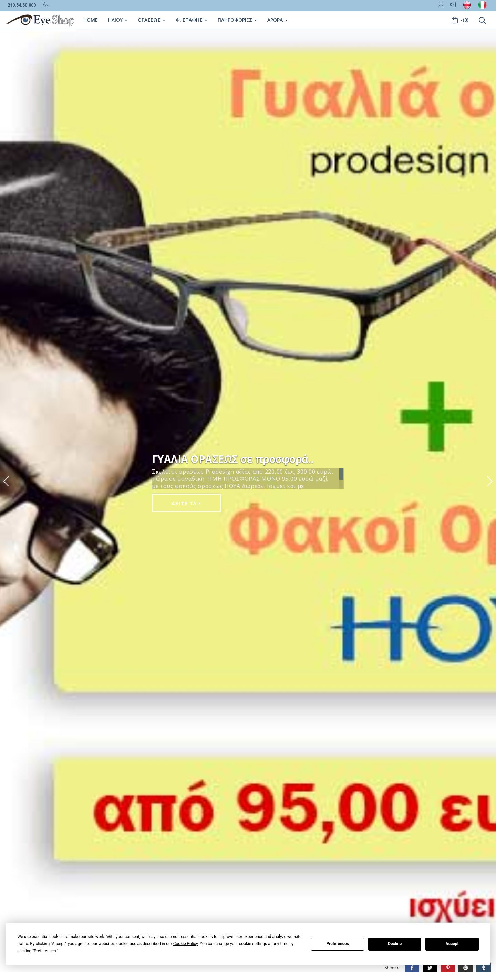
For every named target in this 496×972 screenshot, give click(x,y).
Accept (452, 943)
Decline (395, 943)
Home (90, 20)
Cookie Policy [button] (185, 943)
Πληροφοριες (237, 20)
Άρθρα (277, 20)
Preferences (337, 943)
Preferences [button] (45, 951)
